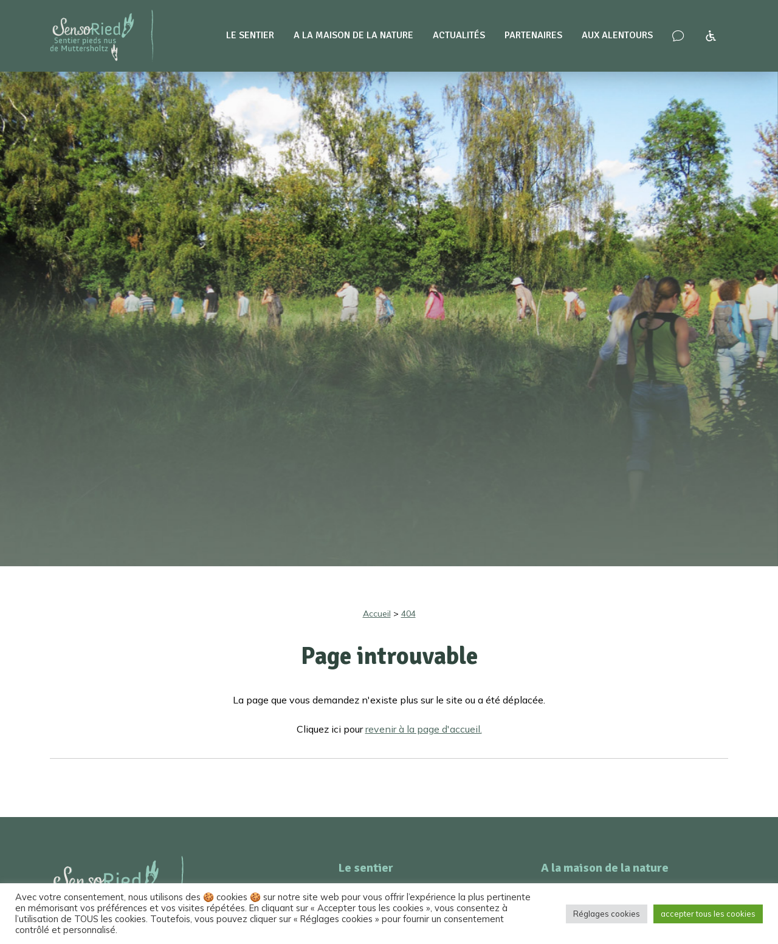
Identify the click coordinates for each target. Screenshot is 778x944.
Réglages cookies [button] (606, 913)
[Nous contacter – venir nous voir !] (678, 35)
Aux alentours (617, 35)
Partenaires (533, 35)
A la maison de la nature (353, 35)
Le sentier (250, 35)
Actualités (459, 35)
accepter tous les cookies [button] (708, 913)
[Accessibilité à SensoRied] (710, 35)
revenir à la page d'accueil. (423, 729)
